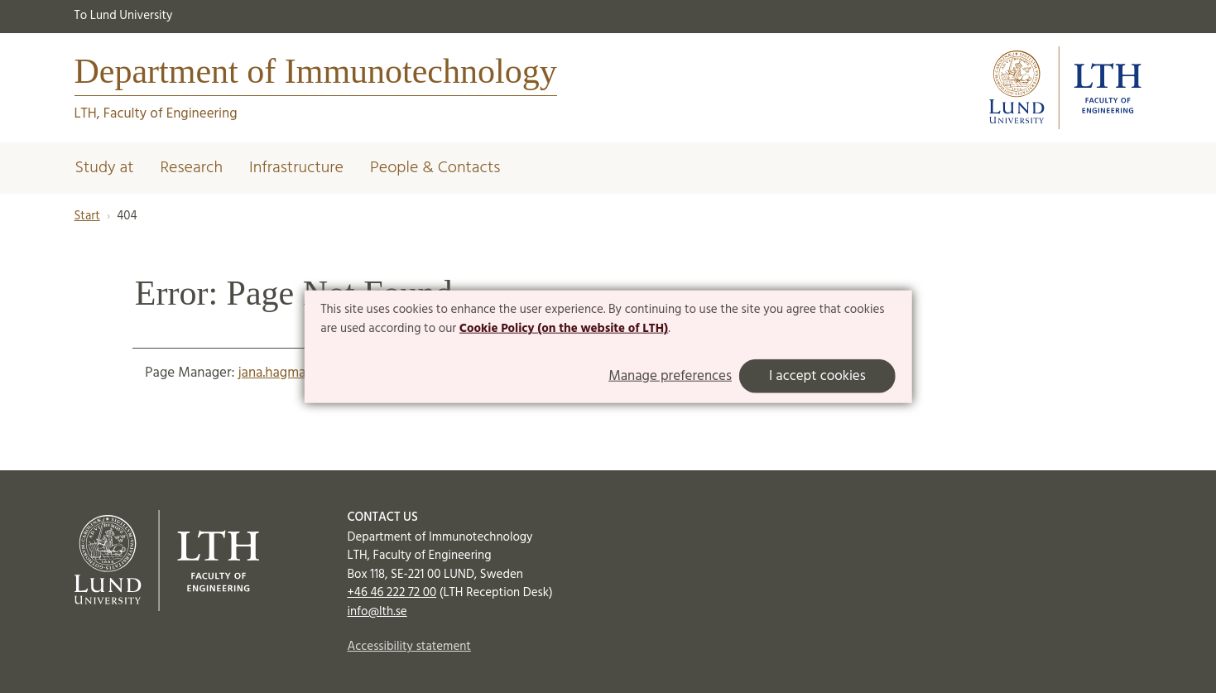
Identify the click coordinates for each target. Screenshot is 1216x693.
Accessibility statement (409, 647)
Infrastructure (296, 168)
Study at (104, 168)
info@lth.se (377, 612)
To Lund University (123, 16)
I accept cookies (817, 376)
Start (87, 216)
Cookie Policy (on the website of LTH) (563, 329)
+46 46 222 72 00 (392, 593)
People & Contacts (435, 168)
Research (191, 168)
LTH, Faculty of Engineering (156, 114)
